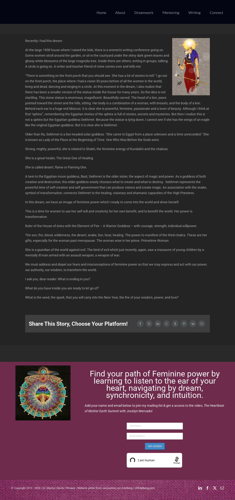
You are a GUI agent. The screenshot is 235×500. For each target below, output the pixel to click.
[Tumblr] (175, 323)
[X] (149, 323)
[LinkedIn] (157, 323)
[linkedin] (200, 488)
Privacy (70, 488)
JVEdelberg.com (145, 488)
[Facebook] (140, 323)
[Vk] (192, 323)
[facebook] (207, 488)
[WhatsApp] (166, 323)
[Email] (201, 323)
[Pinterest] (184, 323)
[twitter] (215, 488)
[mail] (222, 488)
